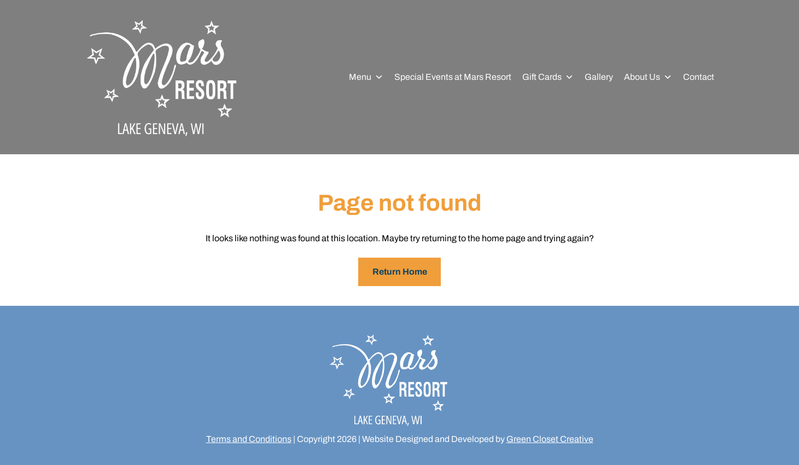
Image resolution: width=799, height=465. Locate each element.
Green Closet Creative (549, 439)
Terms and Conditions (248, 439)
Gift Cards (548, 77)
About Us (648, 77)
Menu (366, 77)
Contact (698, 77)
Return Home (399, 271)
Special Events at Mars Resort (452, 77)
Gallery (599, 77)
